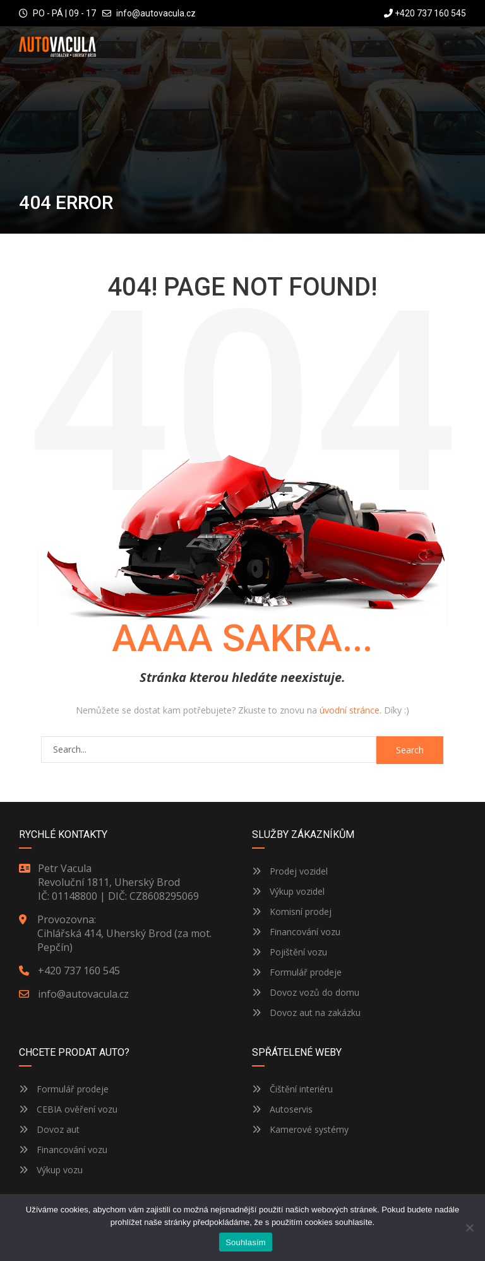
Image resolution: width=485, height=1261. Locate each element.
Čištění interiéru (292, 1089)
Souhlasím (245, 1242)
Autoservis (282, 1109)
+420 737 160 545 (425, 13)
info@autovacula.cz (156, 13)
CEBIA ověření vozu (77, 1109)
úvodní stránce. (350, 710)
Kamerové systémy (300, 1129)
